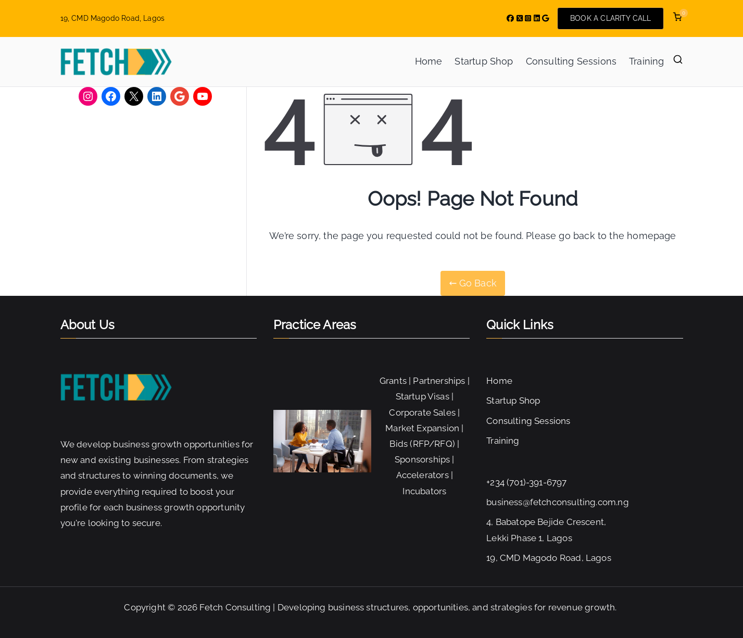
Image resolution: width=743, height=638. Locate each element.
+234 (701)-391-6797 (526, 482)
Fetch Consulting (235, 607)
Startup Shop (484, 61)
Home (429, 61)
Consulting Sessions (571, 61)
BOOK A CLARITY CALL (610, 18)
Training (646, 61)
